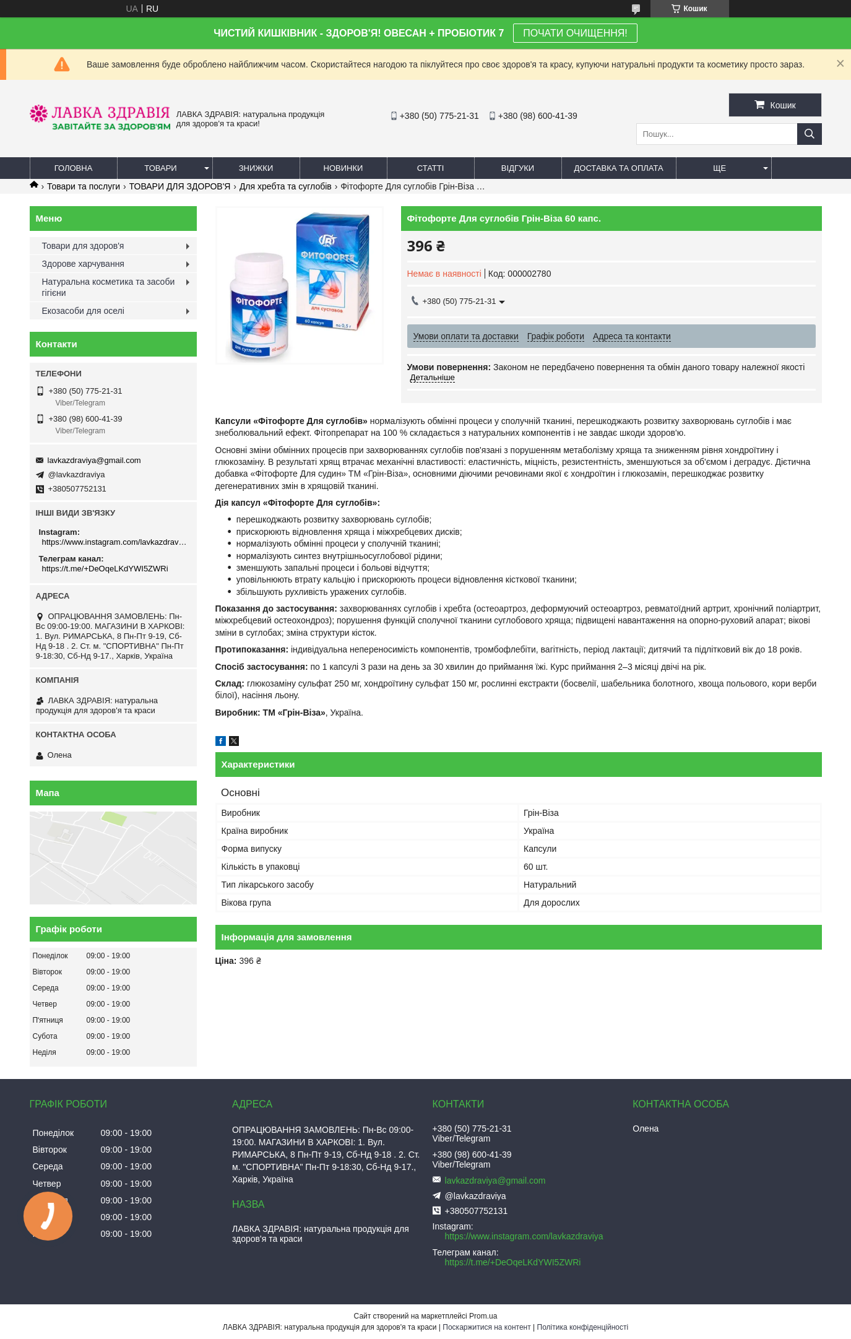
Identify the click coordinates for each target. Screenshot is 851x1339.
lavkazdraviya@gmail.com (94, 460)
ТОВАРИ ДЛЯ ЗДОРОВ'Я (180, 186)
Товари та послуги (83, 186)
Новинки (343, 168)
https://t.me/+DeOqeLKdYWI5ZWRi (105, 568)
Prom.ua (483, 1316)
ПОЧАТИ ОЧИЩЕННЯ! (575, 33)
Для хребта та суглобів (286, 186)
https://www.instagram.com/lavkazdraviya (115, 542)
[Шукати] (809, 134)
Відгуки (517, 168)
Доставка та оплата (618, 168)
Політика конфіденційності (583, 1327)
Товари (160, 168)
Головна (73, 168)
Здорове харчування (83, 264)
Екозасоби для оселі (83, 311)
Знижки (256, 168)
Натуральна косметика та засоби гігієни (108, 287)
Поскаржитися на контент (486, 1327)
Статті (430, 168)
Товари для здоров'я (83, 246)
